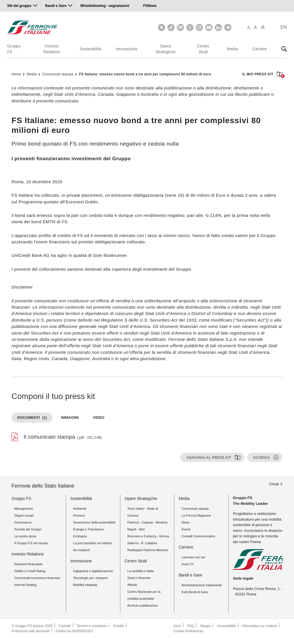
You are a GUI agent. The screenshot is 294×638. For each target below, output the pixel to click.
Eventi (185, 529)
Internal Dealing (25, 585)
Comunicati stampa (57, 74)
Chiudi (274, 484)
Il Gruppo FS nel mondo (31, 543)
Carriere (259, 49)
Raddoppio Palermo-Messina (147, 550)
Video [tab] (99, 417)
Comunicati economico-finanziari (37, 578)
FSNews (150, 6)
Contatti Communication (198, 536)
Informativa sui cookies (259, 626)
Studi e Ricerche (139, 578)
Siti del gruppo (19, 6)
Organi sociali (24, 515)
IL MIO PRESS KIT (262, 74)
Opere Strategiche (165, 49)
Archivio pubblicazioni (142, 605)
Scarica (261, 458)
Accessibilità (226, 626)
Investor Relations (51, 49)
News (185, 522)
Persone (79, 515)
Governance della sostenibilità (94, 522)
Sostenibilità (91, 49)
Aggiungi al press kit (208, 458)
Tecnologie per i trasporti (90, 578)
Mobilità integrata (85, 585)
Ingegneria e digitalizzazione (93, 571)
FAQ (190, 626)
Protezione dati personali (30, 631)
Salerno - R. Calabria (142, 543)
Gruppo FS (14, 49)
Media (232, 49)
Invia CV (187, 564)
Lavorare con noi (193, 557)
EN (284, 27)
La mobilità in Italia (140, 571)
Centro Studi (203, 49)
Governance (23, 522)
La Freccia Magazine (196, 515)
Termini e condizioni (92, 626)
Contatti (64, 626)
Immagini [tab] (70, 417)
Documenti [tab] (32, 417)
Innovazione (127, 49)
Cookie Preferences (188, 631)
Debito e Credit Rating (29, 571)
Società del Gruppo (27, 529)
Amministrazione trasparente (201, 585)
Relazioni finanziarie (28, 564)
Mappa (205, 626)
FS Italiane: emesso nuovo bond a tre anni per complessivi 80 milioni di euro (145, 74)
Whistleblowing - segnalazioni (104, 6)
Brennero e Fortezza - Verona (148, 536)
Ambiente (79, 508)
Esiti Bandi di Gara (194, 592)
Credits (118, 626)
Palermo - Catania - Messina (147, 522)
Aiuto (177, 626)
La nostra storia (25, 536)
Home (16, 74)
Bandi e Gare (55, 6)
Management (23, 508)
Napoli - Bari (136, 529)
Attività (132, 585)
